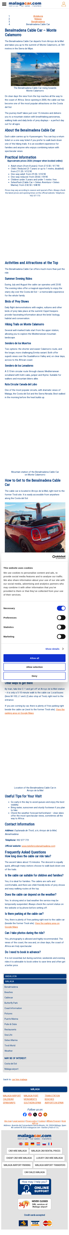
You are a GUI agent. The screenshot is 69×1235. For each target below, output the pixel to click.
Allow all (34, 658)
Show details (52, 649)
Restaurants (10, 1029)
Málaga (35, 1089)
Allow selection (34, 667)
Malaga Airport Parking (17, 1165)
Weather (9, 1051)
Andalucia (38, 16)
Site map (7, 1121)
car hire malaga (19, 1079)
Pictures (8, 1013)
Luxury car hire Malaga (49, 1158)
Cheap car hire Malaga (19, 1158)
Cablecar (9, 997)
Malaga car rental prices (45, 1151)
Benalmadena (38, 21)
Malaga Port (31, 1096)
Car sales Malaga (34, 1172)
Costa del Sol (11, 1063)
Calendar (8, 1099)
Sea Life (8, 1035)
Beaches (9, 992)
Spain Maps (9, 1103)
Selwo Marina (11, 1040)
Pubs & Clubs (11, 1024)
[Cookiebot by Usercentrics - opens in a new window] (52, 557)
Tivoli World (10, 1045)
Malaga (38, 19)
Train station (52, 1096)
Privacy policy (31, 1121)
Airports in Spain (54, 1103)
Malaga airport (11, 1069)
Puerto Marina (11, 1019)
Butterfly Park (11, 1003)
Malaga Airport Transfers (50, 1165)
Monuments (30, 1099)
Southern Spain (32, 1103)
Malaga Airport (12, 1096)
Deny (34, 675)
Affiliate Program (53, 1121)
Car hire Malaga (18, 1151)
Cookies (41, 1121)
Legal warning (18, 1121)
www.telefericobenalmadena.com (38, 846)
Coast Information (13, 1008)
